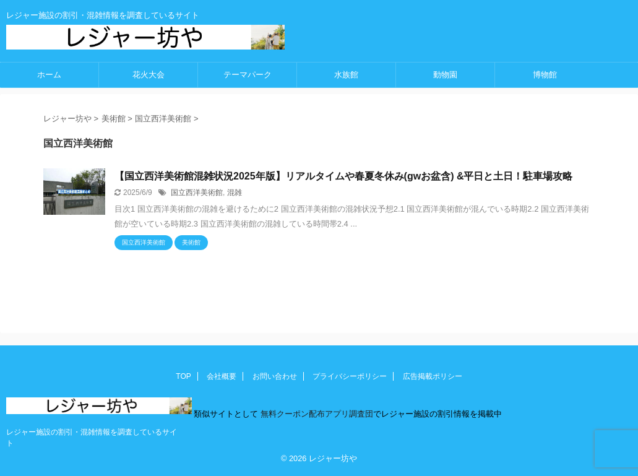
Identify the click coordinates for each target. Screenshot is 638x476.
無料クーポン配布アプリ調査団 (315, 413)
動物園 (445, 74)
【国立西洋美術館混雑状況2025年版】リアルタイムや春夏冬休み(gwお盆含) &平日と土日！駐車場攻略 (343, 176)
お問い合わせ (274, 376)
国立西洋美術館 (197, 192)
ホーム (49, 74)
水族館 (346, 74)
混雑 (234, 192)
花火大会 (148, 74)
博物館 (545, 74)
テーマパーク (247, 74)
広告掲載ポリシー (432, 376)
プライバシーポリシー (350, 376)
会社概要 (221, 376)
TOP (183, 376)
